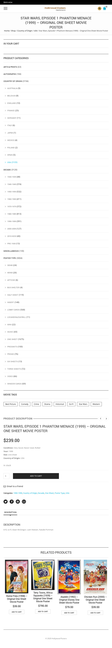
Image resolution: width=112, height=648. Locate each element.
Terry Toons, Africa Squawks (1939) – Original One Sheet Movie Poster (42, 597)
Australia (12, 88)
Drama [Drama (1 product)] (47, 404)
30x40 (10, 265)
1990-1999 (17, 493)
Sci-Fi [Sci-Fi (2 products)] (71, 404)
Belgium (11, 95)
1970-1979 (11, 206)
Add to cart (36, 476)
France (11, 110)
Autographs (10, 74)
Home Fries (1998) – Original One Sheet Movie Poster (16, 598)
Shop (13, 30)
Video (10, 376)
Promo (10, 354)
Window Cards (14, 383)
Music (10, 331)
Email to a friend (15, 486)
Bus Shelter (13, 287)
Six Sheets (12, 361)
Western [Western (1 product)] (96, 404)
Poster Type (60, 493)
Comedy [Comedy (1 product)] (24, 404)
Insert (10, 302)
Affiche (11, 280)
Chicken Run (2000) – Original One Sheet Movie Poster (95, 599)
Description (10, 512)
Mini (9, 324)
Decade (41, 493)
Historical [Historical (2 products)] (60, 404)
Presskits (12, 346)
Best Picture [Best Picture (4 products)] (10, 404)
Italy (9, 125)
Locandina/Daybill (16, 317)
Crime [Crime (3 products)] (36, 404)
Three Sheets (14, 369)
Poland (11, 147)
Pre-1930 (11, 243)
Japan (10, 132)
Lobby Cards (13, 309)
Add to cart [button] (17, 612)
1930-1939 (11, 176)
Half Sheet (12, 295)
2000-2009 (11, 228)
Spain (10, 155)
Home (6, 30)
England (11, 103)
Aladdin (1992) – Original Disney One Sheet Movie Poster (69, 599)
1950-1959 (11, 191)
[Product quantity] (6, 476)
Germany (11, 118)
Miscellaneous (11, 251)
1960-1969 (11, 199)
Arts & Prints (10, 67)
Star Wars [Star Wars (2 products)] (83, 404)
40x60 (10, 272)
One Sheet (49, 493)
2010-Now (11, 236)
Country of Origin (24, 30)
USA (35, 30)
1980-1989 (11, 214)
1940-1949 (11, 184)
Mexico (10, 140)
